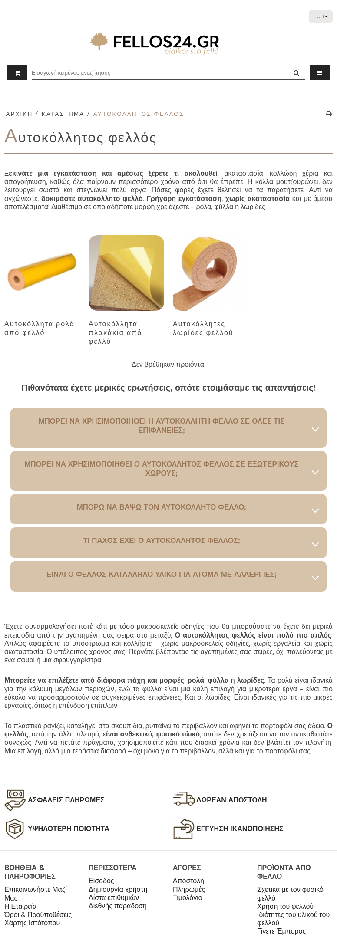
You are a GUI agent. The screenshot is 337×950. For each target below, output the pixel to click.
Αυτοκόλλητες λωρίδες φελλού (203, 328)
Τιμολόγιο (187, 898)
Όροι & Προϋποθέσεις (38, 915)
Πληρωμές (189, 889)
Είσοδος (101, 881)
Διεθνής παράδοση (118, 906)
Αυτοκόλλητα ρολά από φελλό (39, 328)
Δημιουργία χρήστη (118, 889)
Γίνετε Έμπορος (281, 931)
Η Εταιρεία (20, 906)
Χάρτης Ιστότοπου (32, 923)
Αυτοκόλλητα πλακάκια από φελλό (115, 332)
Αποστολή (188, 881)
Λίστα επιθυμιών (114, 898)
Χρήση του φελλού (285, 906)
